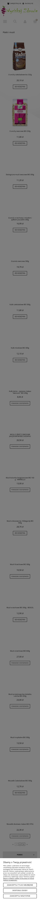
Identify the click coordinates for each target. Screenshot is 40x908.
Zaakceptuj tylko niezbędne (20, 885)
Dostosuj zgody (19, 890)
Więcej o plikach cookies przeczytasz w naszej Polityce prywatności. (18, 879)
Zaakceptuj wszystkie (20, 896)
